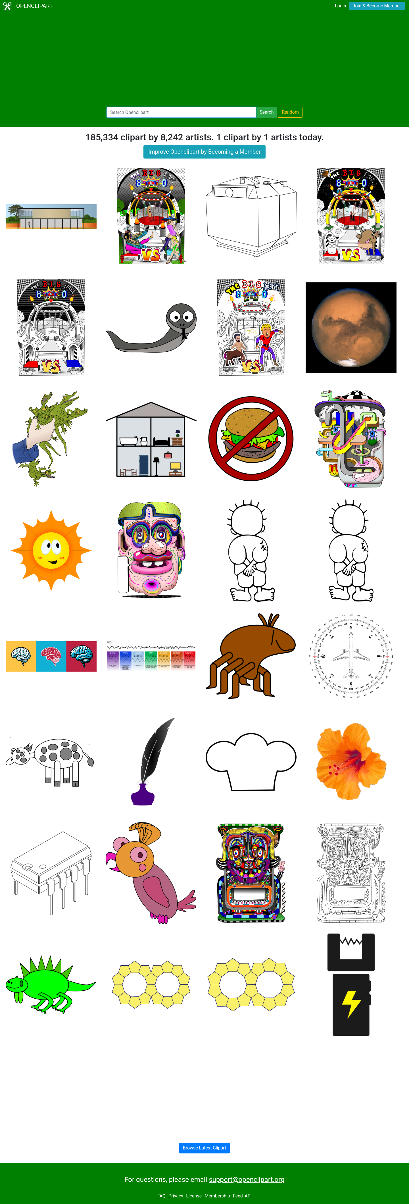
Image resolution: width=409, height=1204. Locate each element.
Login (340, 6)
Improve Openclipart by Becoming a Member (204, 151)
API (248, 1196)
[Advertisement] (204, 59)
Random (290, 112)
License (194, 1196)
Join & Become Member (377, 6)
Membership (217, 1196)
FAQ (161, 1196)
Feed (238, 1196)
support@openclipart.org (246, 1180)
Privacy (175, 1196)
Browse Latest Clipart (204, 1148)
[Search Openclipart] (181, 112)
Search (267, 112)
